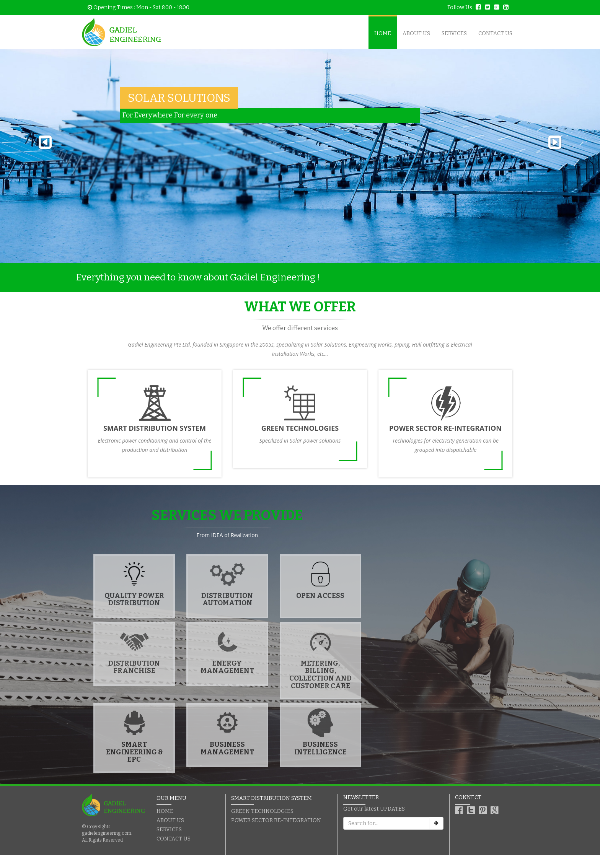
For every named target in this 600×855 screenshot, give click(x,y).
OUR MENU (171, 798)
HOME (382, 33)
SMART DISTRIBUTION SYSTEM (271, 798)
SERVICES (454, 33)
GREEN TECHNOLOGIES (262, 811)
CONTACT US (495, 33)
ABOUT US (416, 33)
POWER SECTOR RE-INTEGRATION (276, 820)
